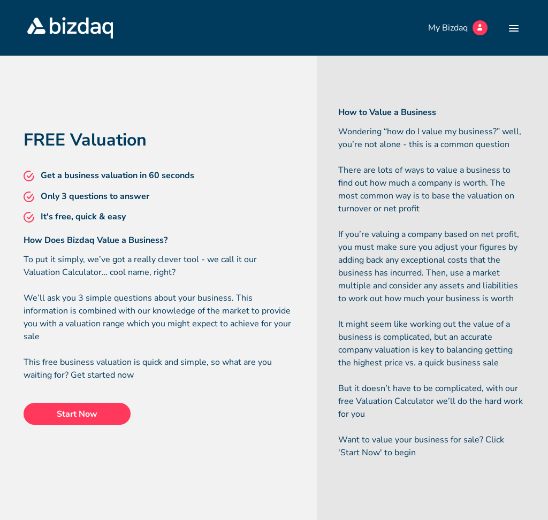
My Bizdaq (458, 28)
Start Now (77, 414)
